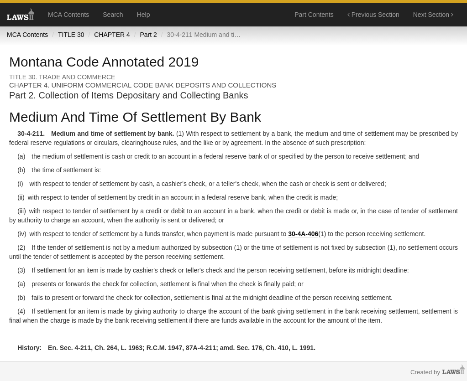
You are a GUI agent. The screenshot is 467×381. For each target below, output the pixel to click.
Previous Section (373, 14)
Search (113, 14)
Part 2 (148, 34)
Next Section (433, 14)
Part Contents (314, 14)
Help (143, 14)
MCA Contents (68, 14)
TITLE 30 (71, 34)
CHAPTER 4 (112, 34)
